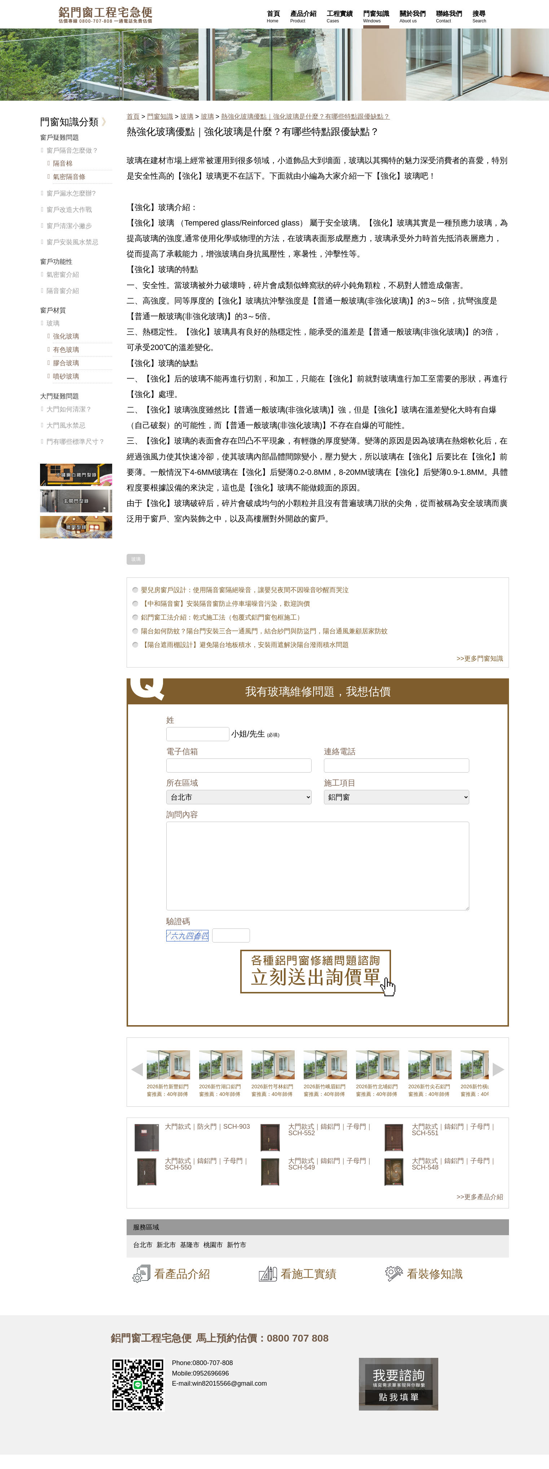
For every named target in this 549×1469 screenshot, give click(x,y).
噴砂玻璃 (66, 376)
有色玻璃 (66, 349)
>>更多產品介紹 (480, 1211)
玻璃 (186, 116)
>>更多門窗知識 (480, 658)
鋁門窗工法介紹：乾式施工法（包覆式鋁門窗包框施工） (222, 617)
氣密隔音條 (69, 176)
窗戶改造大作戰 (69, 209)
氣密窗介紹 (63, 274)
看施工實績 (309, 1288)
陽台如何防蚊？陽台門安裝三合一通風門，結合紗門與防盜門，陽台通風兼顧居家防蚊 (264, 631)
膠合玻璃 (66, 363)
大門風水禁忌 (66, 425)
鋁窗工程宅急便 (105, 15)
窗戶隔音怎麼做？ (72, 150)
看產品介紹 (182, 1288)
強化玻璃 (66, 336)
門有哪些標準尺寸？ (76, 441)
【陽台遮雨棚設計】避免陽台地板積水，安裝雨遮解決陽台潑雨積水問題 (245, 644)
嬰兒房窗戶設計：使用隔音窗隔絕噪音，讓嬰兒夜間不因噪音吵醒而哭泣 (245, 590)
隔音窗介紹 (63, 290)
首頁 (133, 116)
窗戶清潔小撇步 (69, 225)
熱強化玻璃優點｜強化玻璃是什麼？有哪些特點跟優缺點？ (305, 116)
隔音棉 (63, 163)
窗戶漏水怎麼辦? (71, 193)
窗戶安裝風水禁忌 (72, 242)
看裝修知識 (435, 1288)
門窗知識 (160, 116)
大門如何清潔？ (69, 409)
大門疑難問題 (59, 396)
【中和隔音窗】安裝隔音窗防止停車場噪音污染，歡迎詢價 (225, 603)
